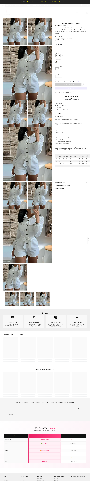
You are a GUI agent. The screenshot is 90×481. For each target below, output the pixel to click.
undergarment (47, 5)
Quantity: (57, 74)
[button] (58, 25)
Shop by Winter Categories (35, 402)
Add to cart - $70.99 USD (68, 83)
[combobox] (79, 13)
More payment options (71, 90)
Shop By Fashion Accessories (57, 402)
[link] (13, 322)
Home (2, 5)
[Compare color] (59, 79)
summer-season (9, 5)
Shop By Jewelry (45, 402)
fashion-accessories (37, 5)
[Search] (80, 13)
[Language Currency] (87, 5)
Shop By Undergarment (69, 402)
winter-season (18, 5)
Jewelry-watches (27, 5)
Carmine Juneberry (63, 36)
